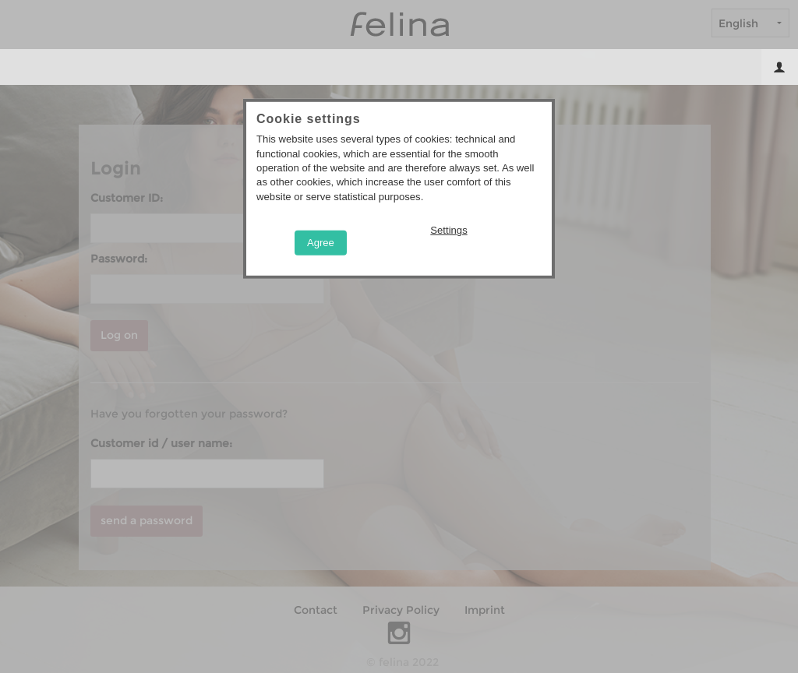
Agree (320, 242)
